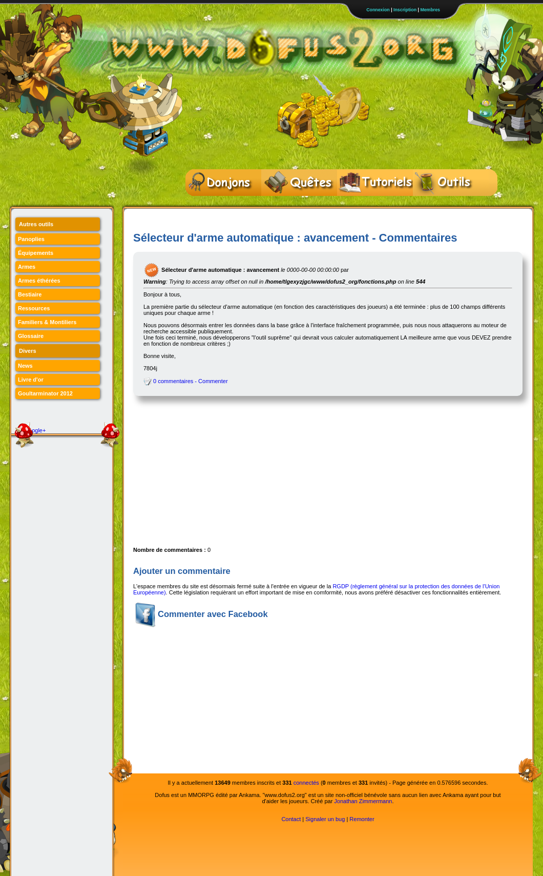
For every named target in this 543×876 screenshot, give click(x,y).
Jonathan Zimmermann (363, 801)
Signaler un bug (325, 819)
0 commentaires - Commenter (185, 381)
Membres (430, 9)
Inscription (404, 9)
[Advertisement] (211, 475)
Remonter (361, 819)
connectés (306, 783)
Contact (291, 819)
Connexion (377, 9)
